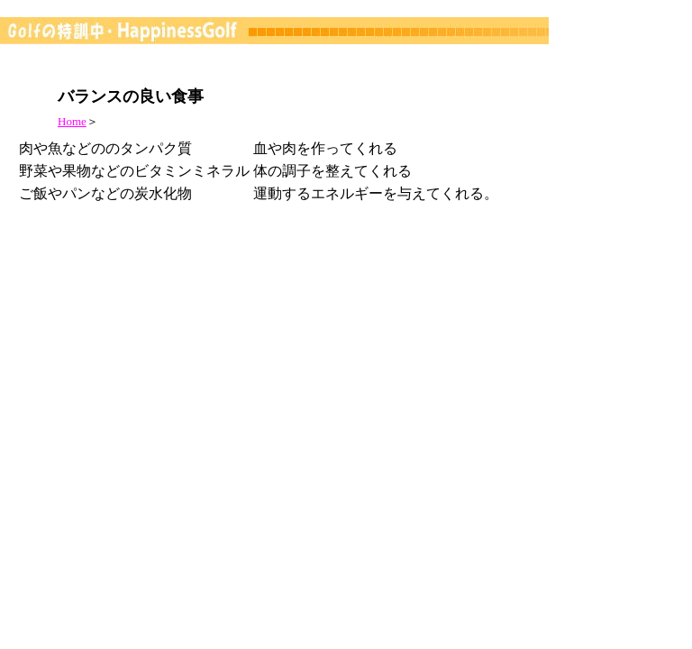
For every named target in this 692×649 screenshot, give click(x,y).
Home (72, 121)
